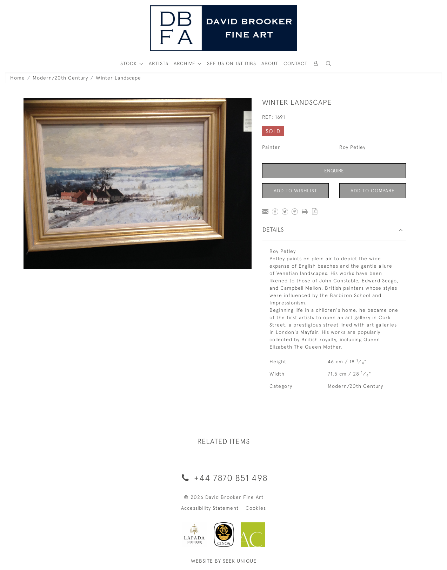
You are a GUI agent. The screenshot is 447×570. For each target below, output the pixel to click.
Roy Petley (352, 147)
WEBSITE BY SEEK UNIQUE (223, 561)
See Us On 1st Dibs (231, 63)
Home (17, 78)
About (269, 63)
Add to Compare (373, 190)
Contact (295, 63)
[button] (328, 63)
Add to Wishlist (295, 190)
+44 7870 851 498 (223, 478)
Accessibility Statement (210, 508)
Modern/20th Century (60, 78)
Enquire (334, 170)
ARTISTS (158, 63)
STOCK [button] (129, 63)
